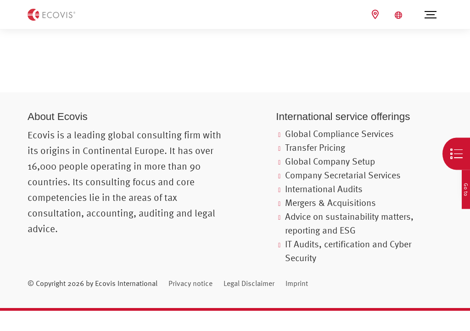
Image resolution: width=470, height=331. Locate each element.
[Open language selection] (399, 15)
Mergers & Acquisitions (330, 202)
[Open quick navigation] (456, 154)
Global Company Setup (330, 161)
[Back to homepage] (51, 14)
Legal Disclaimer (249, 283)
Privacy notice (190, 283)
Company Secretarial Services (343, 175)
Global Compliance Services (339, 133)
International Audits (324, 188)
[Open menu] (430, 14)
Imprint (296, 283)
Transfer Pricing (315, 147)
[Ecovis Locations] (376, 14)
